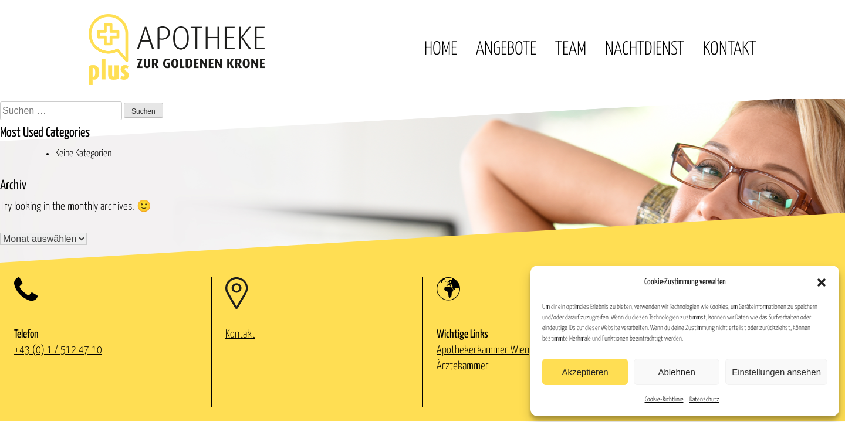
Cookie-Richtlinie (664, 399)
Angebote (506, 49)
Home (440, 49)
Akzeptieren (585, 372)
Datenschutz (704, 399)
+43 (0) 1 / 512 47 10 (58, 350)
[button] (821, 282)
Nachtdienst (644, 49)
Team (570, 49)
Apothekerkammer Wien (483, 350)
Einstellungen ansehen (776, 372)
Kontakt (729, 49)
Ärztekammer (463, 366)
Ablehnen (676, 372)
